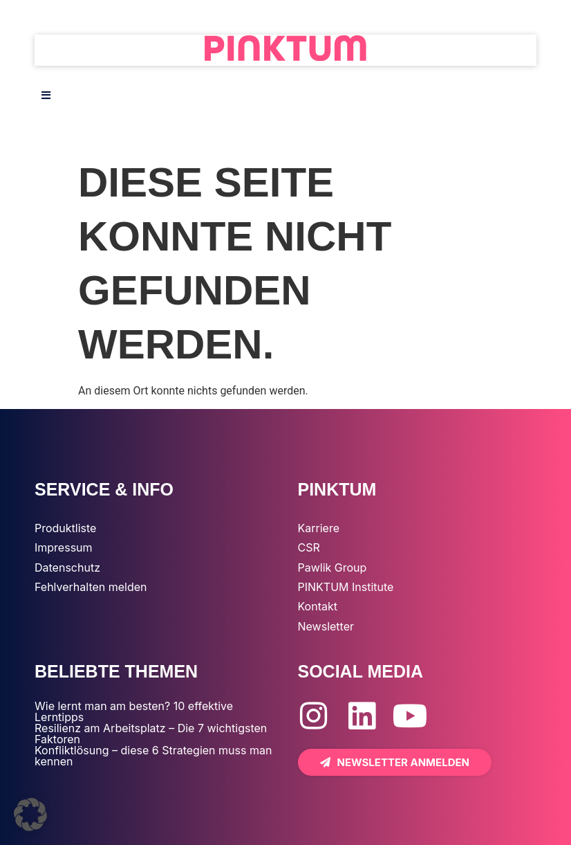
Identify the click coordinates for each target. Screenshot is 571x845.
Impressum (64, 547)
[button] (30, 814)
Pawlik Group (332, 567)
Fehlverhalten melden (91, 587)
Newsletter (326, 626)
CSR (309, 547)
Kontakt (317, 606)
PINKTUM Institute (346, 587)
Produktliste (65, 528)
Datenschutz (67, 567)
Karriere (318, 528)
